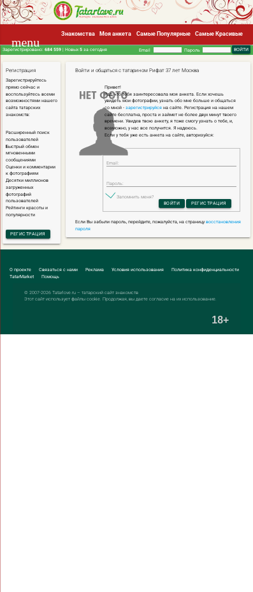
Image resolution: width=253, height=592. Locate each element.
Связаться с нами (58, 269)
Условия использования (138, 269)
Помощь (50, 276)
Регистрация (27, 234)
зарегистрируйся (144, 107)
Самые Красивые (219, 34)
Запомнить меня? (135, 197)
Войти (172, 203)
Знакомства (78, 34)
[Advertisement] (126, 463)
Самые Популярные (163, 34)
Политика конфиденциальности (205, 269)
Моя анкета (115, 34)
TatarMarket (22, 276)
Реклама (94, 269)
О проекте (20, 269)
